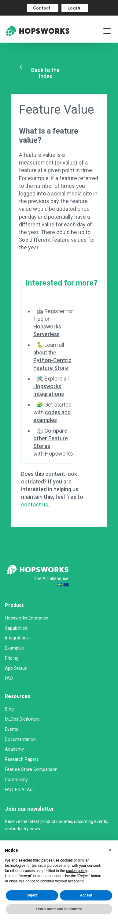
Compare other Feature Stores (50, 438)
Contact (41, 8)
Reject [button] (31, 895)
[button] (110, 850)
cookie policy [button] (76, 871)
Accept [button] (86, 895)
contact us (34, 504)
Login (74, 8)
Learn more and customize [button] (59, 909)
